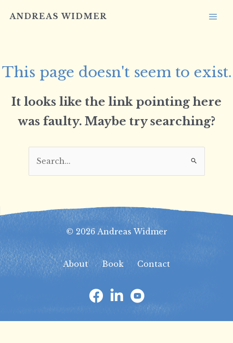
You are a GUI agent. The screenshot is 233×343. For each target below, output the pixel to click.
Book (112, 264)
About (75, 264)
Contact (153, 264)
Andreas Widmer (58, 16)
